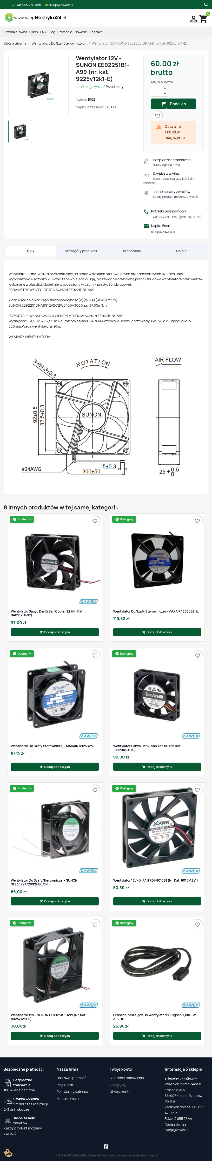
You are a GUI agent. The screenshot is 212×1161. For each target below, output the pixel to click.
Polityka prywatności (73, 1091)
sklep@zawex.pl (163, 231)
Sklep (33, 32)
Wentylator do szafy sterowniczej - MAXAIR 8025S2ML (53, 746)
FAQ (43, 32)
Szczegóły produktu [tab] (81, 251)
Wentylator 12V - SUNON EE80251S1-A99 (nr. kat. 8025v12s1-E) (48, 1017)
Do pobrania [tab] (131, 251)
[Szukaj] (205, 4)
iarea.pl (153, 1155)
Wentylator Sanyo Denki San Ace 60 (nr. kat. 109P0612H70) (147, 748)
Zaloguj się (118, 1084)
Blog (51, 32)
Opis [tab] (30, 251)
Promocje (65, 32)
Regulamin (65, 1084)
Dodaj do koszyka (173, 105)
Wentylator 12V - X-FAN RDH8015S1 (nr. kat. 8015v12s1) (155, 880)
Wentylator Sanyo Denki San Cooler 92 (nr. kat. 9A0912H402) (47, 613)
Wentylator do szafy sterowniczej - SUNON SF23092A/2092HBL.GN (44, 882)
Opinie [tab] (181, 251)
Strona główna (15, 32)
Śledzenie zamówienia (127, 1077)
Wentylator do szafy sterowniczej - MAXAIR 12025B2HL (156, 611)
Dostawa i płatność (71, 1077)
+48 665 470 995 (176, 217)
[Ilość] (156, 91)
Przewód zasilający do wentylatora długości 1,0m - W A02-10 (154, 1017)
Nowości (80, 32)
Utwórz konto (120, 1091)
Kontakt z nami (68, 1098)
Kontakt (96, 32)
